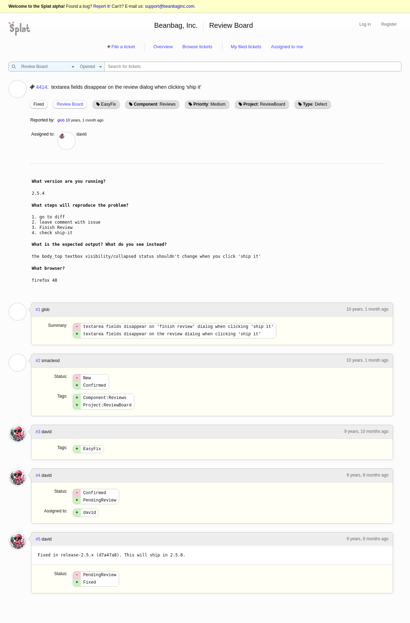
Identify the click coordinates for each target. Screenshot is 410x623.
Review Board (231, 25)
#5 (38, 549)
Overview (163, 46)
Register (389, 24)
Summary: (57, 325)
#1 (38, 309)
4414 (41, 87)
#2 (38, 362)
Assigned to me (287, 46)
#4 (38, 482)
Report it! (102, 6)
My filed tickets (246, 46)
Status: (60, 378)
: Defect (315, 104)
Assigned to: (43, 134)
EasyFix (108, 104)
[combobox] (46, 66)
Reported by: (42, 120)
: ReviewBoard (264, 104)
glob (61, 120)
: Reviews (155, 104)
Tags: (62, 400)
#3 (38, 438)
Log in (365, 24)
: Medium (209, 104)
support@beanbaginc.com (169, 6)
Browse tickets (197, 46)
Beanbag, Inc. (175, 25)
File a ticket (123, 46)
